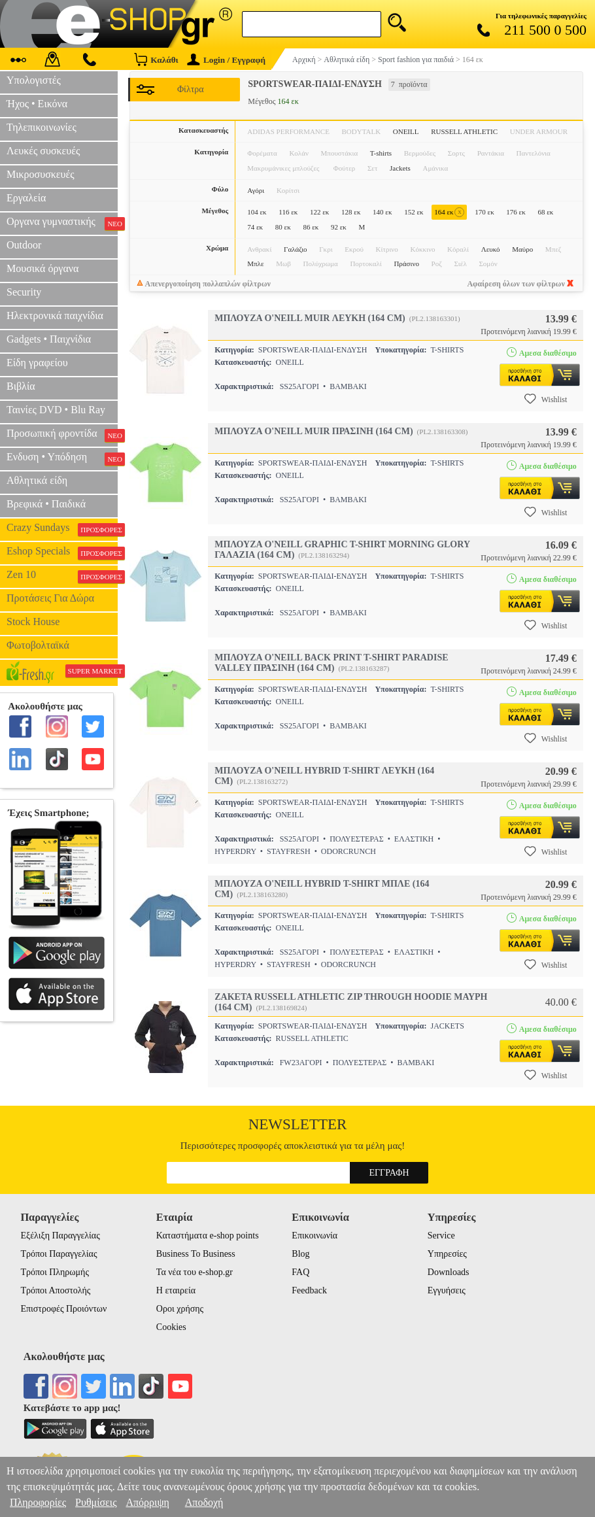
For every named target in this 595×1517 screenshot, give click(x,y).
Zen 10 (62, 576)
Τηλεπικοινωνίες (41, 127)
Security (24, 292)
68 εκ (545, 212)
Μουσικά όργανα (42, 268)
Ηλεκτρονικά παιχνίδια (55, 315)
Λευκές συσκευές (43, 150)
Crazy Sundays (62, 529)
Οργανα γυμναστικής (62, 223)
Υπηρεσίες (447, 1254)
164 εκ (449, 212)
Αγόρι (255, 190)
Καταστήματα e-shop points (207, 1235)
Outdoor (24, 244)
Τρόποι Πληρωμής (54, 1272)
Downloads (448, 1272)
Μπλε (255, 263)
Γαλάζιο (295, 249)
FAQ (300, 1272)
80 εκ (283, 227)
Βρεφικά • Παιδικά (46, 503)
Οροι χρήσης (179, 1309)
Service (441, 1235)
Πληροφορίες (38, 1502)
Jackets (400, 168)
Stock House (33, 621)
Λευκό (490, 249)
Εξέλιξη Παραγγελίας (59, 1235)
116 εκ (288, 212)
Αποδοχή (204, 1502)
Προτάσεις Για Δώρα (50, 598)
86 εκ (310, 227)
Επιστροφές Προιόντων (63, 1309)
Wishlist (546, 399)
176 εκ (515, 212)
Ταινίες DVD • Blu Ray (56, 409)
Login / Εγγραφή (226, 60)
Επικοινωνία (314, 1235)
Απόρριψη (147, 1502)
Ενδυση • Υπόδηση (62, 458)
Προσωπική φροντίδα (62, 435)
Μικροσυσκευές (41, 174)
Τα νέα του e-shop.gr (194, 1272)
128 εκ (350, 212)
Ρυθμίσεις (95, 1502)
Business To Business (195, 1254)
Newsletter (297, 1124)
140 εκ (382, 212)
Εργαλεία (26, 197)
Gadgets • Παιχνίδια (49, 339)
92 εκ (339, 227)
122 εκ (319, 212)
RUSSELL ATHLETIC (464, 131)
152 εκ (413, 212)
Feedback (309, 1290)
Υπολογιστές (34, 80)
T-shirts (381, 153)
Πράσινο (406, 263)
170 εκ (484, 212)
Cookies (171, 1327)
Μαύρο (522, 249)
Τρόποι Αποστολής (55, 1290)
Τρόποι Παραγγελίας (58, 1254)
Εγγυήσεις (447, 1290)
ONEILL (406, 131)
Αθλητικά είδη (37, 480)
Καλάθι (156, 59)
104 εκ (256, 212)
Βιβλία (21, 386)
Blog (300, 1254)
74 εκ (255, 227)
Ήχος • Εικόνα (37, 103)
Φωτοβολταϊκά (38, 645)
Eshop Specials (62, 552)
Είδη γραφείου (37, 362)
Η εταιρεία (176, 1290)
